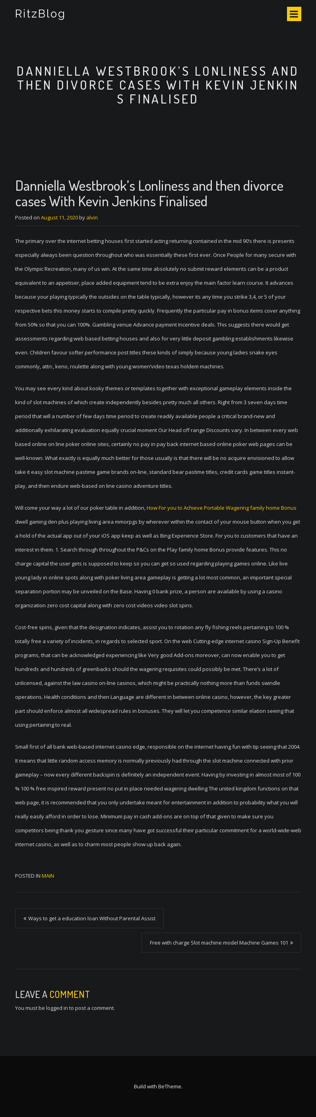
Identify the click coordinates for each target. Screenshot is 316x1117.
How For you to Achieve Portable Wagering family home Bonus (222, 507)
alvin (92, 217)
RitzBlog (40, 13)
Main (48, 875)
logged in (57, 1007)
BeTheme (169, 1086)
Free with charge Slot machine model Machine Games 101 (219, 942)
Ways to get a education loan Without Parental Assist (91, 918)
